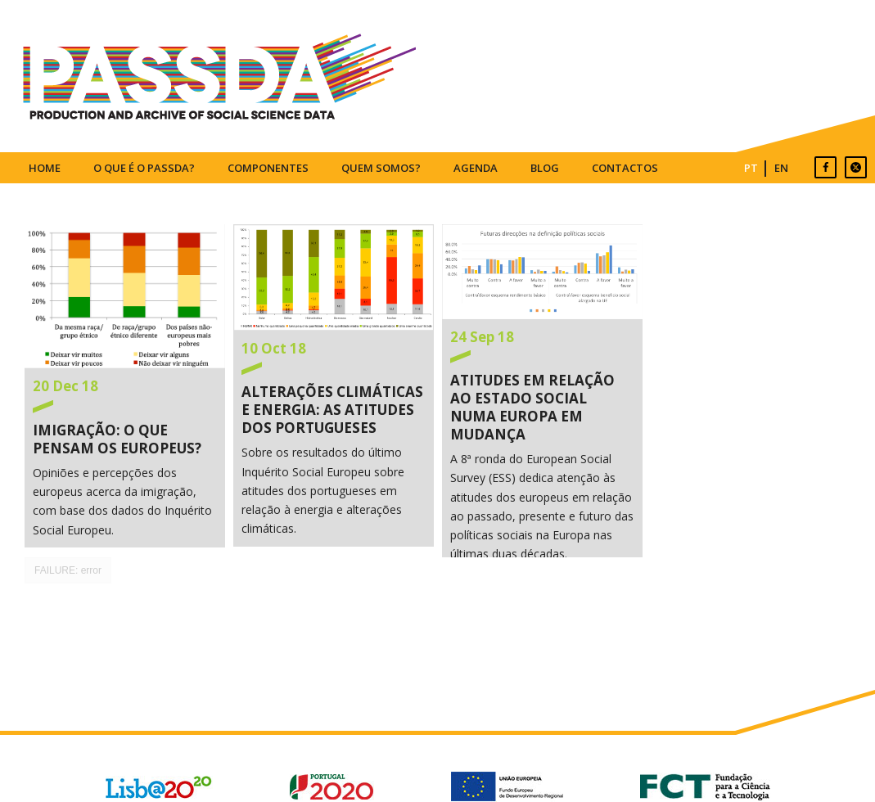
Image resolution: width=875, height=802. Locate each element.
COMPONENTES (268, 167)
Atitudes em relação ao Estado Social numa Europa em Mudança (542, 271)
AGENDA (475, 167)
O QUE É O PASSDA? (144, 167)
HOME (45, 167)
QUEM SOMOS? (381, 167)
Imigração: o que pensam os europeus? (125, 296)
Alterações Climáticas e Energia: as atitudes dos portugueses (333, 277)
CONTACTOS (625, 167)
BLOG (544, 167)
